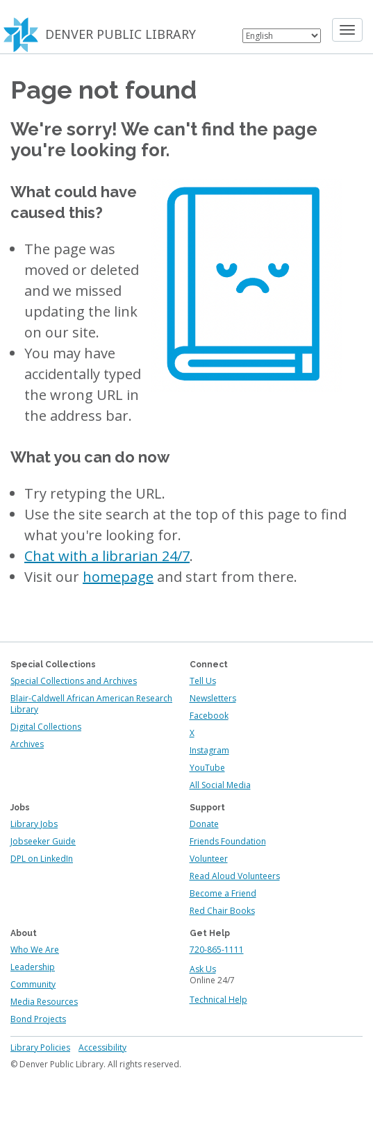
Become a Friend (223, 893)
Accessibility (102, 1047)
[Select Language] (281, 35)
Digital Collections (45, 727)
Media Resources (44, 1002)
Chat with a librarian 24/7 (107, 555)
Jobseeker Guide (43, 841)
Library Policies (40, 1047)
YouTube (207, 768)
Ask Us (203, 969)
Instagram (209, 750)
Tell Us (203, 681)
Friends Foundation (228, 841)
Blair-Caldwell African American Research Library (91, 703)
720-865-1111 (217, 949)
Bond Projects (38, 1019)
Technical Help (218, 999)
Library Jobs (34, 824)
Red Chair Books (222, 911)
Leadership (32, 967)
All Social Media (220, 785)
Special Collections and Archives (73, 681)
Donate (204, 824)
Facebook (209, 715)
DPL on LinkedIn (41, 859)
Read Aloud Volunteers (235, 876)
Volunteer (209, 859)
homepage (118, 576)
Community (33, 984)
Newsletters (213, 698)
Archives (27, 744)
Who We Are (34, 949)
